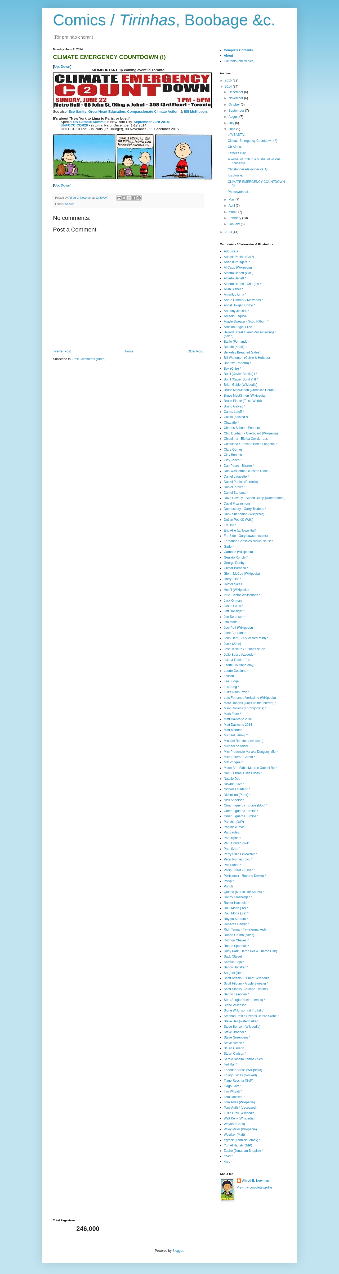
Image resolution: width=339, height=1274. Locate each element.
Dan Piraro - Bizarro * (239, 466)
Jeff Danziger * (234, 611)
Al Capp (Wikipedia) (238, 267)
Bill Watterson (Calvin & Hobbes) (247, 358)
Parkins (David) (235, 827)
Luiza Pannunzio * (236, 692)
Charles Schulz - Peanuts (242, 428)
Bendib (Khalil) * (235, 347)
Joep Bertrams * (235, 633)
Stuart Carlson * (235, 1053)
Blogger (177, 1251)
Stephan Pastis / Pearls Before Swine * (251, 1016)
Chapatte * (231, 422)
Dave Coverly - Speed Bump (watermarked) (255, 498)
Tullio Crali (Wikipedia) (240, 1113)
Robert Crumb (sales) (239, 935)
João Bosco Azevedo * (240, 654)
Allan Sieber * (233, 289)
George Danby (234, 563)
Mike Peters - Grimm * (239, 757)
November (236, 98)
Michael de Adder (236, 746)
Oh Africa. (235, 147)
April (232, 205)
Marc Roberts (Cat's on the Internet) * (250, 703)
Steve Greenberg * (237, 1037)
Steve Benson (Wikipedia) (242, 1026)
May (232, 199)
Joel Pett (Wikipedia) (238, 627)
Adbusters (231, 251)
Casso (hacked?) (236, 417)
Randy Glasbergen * (238, 897)
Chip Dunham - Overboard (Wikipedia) (251, 433)
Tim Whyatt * (233, 1091)
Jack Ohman (233, 600)
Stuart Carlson (234, 1048)
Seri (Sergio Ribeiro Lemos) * (244, 1000)
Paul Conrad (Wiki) (237, 843)
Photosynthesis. (239, 192)
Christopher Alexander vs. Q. (248, 169)
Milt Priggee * (233, 762)
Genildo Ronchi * (236, 557)
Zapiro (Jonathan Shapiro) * (243, 1151)
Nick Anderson (234, 800)
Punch (228, 886)
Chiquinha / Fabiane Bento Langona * (250, 444)
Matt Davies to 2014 (238, 725)
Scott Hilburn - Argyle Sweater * (246, 983)
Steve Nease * (234, 1043)
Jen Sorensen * (235, 617)
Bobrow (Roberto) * (237, 363)
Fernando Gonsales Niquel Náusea (248, 541)
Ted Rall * (230, 1064)
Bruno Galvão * (234, 406)
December (236, 92)
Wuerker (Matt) (234, 1134)
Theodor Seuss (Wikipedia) (243, 1070)
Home (129, 351)
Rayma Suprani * (236, 919)
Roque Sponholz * (236, 946)
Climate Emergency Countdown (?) (252, 141)
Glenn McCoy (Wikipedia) (242, 573)
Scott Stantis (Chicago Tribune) (246, 989)
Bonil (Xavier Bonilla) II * (241, 379)
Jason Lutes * (233, 606)
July (232, 123)
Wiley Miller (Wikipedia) (240, 1129)
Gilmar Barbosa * (236, 568)
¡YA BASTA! (236, 135)
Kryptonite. (235, 175)
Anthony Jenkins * (236, 311)
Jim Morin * (232, 622)
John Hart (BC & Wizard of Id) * (246, 638)
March (233, 212)
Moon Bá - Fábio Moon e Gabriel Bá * (250, 768)
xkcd (227, 1161)
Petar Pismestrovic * (238, 859)
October (235, 104)
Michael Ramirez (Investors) (243, 741)
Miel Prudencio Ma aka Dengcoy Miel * (251, 752)
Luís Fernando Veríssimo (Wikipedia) (250, 698)
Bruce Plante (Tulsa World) (243, 401)
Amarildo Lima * (235, 294)
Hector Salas (233, 584)
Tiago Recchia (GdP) (238, 1080)
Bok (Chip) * (232, 368)
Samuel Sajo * (234, 962)
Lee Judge (231, 681)
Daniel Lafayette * (236, 476)
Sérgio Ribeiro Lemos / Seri (243, 1059)
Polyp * (229, 881)
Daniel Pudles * (235, 487)
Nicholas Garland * (237, 789)
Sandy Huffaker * (236, 967)
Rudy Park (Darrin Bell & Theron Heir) (250, 951)
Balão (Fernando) (236, 341)
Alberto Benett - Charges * (242, 284)
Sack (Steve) (233, 956)
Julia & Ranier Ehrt (237, 660)
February (235, 218)
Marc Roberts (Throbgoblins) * (245, 708)
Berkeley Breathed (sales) (242, 352)
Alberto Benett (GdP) (238, 273)
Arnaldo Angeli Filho (238, 327)
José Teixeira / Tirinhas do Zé (244, 649)
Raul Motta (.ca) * (236, 913)
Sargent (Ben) (234, 973)
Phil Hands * (232, 865)
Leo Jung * (231, 687)
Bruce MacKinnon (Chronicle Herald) (249, 390)
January (235, 224)
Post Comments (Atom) (88, 359)
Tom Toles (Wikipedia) (239, 1102)
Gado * (229, 546)
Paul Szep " (232, 849)
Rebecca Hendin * (236, 924)
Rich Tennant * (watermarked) (245, 929)
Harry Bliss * (232, 579)
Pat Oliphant (232, 838)
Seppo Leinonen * (236, 994)
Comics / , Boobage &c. (164, 20)
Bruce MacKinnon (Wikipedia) (245, 395)
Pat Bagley (231, 832)
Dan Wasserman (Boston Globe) (247, 471)
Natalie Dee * (233, 779)
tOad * (228, 1156)
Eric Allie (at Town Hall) (240, 530)
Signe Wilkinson (235, 1005)
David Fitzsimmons (237, 503)
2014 (229, 86)
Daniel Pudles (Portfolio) (241, 482)
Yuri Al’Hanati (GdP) (238, 1145)
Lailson (229, 676)
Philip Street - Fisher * (239, 870)
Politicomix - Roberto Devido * (245, 876)
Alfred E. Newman (255, 1180)
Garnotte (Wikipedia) (238, 552)
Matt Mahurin (233, 730)
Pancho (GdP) (234, 822)
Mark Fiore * (232, 714)
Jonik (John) (232, 644)
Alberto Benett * (235, 278)
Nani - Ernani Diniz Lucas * (243, 773)
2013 (229, 232)
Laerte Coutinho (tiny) (239, 665)
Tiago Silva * (233, 1086)
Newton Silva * (234, 784)
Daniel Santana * (236, 493)
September (237, 110)
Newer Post (62, 351)
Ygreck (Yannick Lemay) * (242, 1140)
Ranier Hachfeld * (236, 903)
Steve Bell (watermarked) (242, 1021)
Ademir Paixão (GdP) (239, 257)
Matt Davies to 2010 (238, 719)
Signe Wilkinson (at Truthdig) (244, 1010)
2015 (229, 80)
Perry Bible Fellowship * (240, 854)
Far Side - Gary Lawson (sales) (246, 536)
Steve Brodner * (235, 1032)
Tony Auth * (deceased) (240, 1107)
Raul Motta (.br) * (236, 908)
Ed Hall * (230, 525)
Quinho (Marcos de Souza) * (244, 892)
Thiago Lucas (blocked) (240, 1075)
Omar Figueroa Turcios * (241, 811)
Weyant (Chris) (234, 1124)
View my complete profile (254, 1187)
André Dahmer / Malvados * (243, 300)
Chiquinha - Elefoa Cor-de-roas (246, 439)
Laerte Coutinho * (236, 671)
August (234, 117)
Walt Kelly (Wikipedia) (239, 1118)
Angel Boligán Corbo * (239, 305)
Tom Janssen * (234, 1097)
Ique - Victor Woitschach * (242, 595)
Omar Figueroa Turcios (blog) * (245, 805)
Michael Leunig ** (236, 735)
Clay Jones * (233, 460)
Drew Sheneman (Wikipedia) (244, 514)
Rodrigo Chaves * (236, 940)
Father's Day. (237, 153)
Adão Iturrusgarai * (237, 262)
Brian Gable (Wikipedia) (240, 385)
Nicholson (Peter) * (237, 795)
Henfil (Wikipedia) (236, 590)
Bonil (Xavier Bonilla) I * (240, 374)
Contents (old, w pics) (239, 61)
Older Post (195, 351)
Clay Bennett (233, 455)
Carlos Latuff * (234, 412)
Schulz (69, 204)
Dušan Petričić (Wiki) (238, 520)
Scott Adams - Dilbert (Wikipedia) (247, 978)
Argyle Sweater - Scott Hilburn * (246, 321)
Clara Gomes (233, 449)
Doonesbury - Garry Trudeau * (245, 509)
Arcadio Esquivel (235, 316)
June (232, 129)
